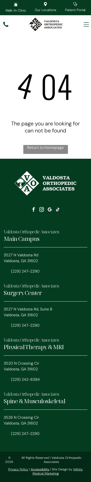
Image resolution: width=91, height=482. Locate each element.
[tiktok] (57, 210)
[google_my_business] (49, 210)
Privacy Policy (18, 469)
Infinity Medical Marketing (58, 471)
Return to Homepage (45, 147)
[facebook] (33, 210)
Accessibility (40, 469)
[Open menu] (86, 24)
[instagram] (41, 210)
